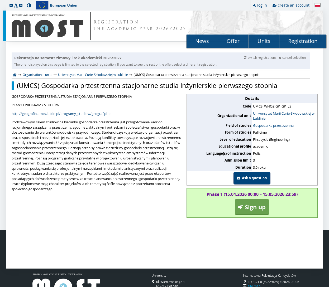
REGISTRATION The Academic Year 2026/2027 (140, 26)
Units (264, 41)
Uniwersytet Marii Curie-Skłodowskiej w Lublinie (93, 74)
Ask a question (252, 178)
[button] (11, 5)
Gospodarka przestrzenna (273, 125)
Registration (302, 41)
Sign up (252, 207)
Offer (233, 41)
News (202, 41)
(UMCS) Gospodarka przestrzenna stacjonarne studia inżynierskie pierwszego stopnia (147, 85)
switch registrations (260, 57)
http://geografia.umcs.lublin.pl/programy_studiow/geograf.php (61, 113)
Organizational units (37, 74)
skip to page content (1, 1)
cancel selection (292, 57)
